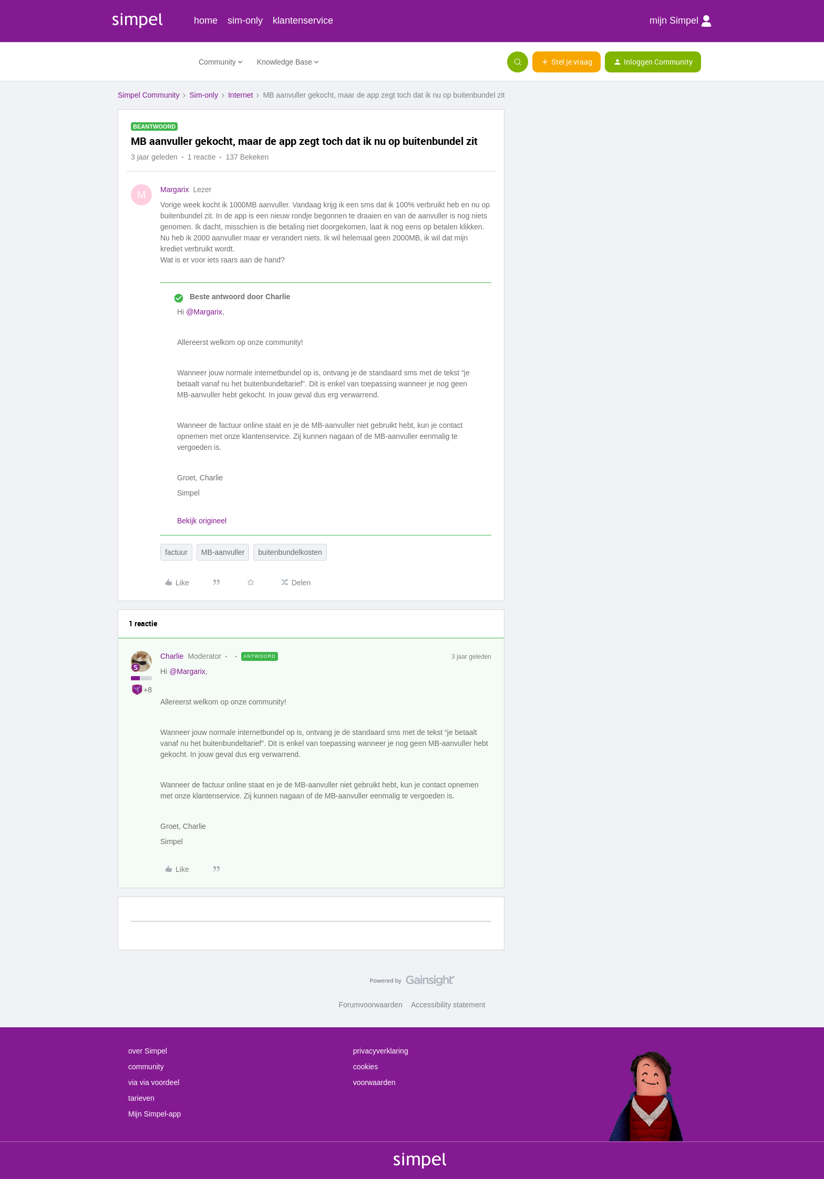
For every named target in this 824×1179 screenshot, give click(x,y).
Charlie (171, 656)
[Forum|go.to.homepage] (152, 61)
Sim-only (203, 95)
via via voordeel (153, 1082)
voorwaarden (374, 1082)
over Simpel (147, 1051)
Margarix (174, 189)
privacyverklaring (380, 1051)
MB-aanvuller (222, 552)
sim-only (245, 20)
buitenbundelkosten (290, 552)
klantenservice (303, 20)
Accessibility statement (448, 1005)
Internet (240, 95)
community (146, 1066)
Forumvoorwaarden (371, 1005)
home (206, 20)
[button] (566, 61)
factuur (176, 552)
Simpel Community (148, 95)
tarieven (141, 1098)
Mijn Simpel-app (154, 1114)
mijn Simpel (681, 21)
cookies (365, 1066)
